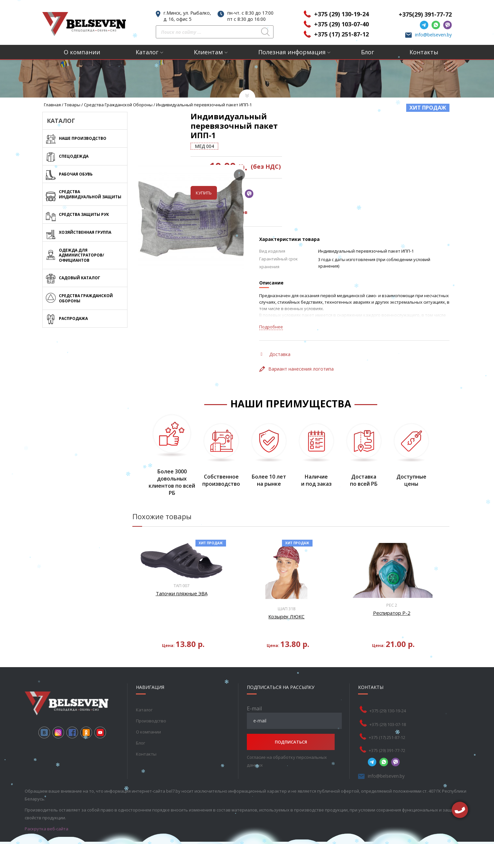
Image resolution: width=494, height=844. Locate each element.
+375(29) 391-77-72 (425, 14)
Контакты (423, 52)
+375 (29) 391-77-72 (387, 741)
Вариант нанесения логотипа (296, 360)
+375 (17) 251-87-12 (341, 34)
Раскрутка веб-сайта (46, 819)
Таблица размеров (288, 203)
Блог (367, 52)
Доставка (275, 345)
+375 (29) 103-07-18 (387, 715)
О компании (82, 52)
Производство (151, 711)
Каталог (147, 52)
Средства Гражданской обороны (118, 105)
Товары (72, 105)
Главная (52, 105)
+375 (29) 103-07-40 (341, 24)
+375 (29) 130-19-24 (341, 14)
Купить (272, 184)
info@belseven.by (433, 35)
